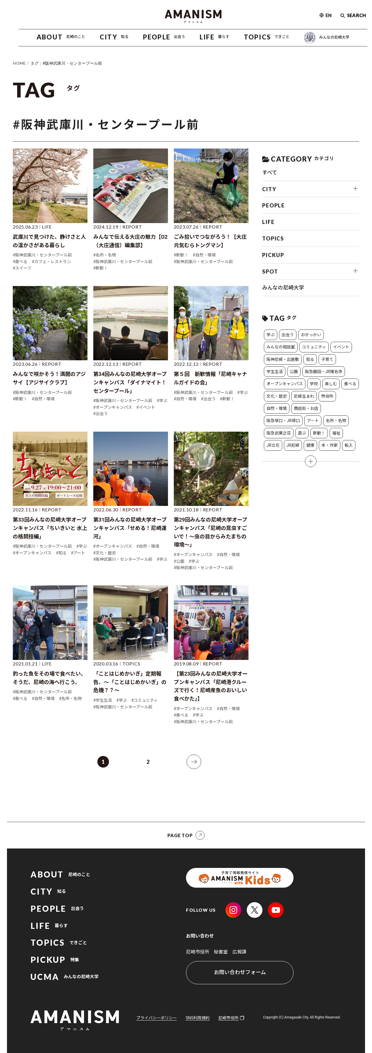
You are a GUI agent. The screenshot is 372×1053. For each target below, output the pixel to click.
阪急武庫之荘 (279, 433)
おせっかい (311, 334)
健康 (310, 445)
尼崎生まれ (304, 396)
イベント (341, 347)
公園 (294, 371)
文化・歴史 (277, 396)
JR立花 (273, 445)
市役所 (327, 396)
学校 (314, 383)
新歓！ (319, 433)
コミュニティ (314, 347)
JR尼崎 (293, 445)
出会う (288, 334)
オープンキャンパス (285, 383)
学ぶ (271, 334)
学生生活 (275, 371)
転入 (349, 445)
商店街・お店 (306, 408)
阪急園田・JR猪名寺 (323, 371)
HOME (19, 63)
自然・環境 (277, 408)
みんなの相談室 (281, 347)
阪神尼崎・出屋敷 (283, 359)
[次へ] (194, 762)
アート (313, 420)
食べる (350, 383)
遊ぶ (302, 433)
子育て (327, 359)
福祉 (336, 433)
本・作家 (329, 445)
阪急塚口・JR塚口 (283, 420)
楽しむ (331, 383)
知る (310, 359)
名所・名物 (336, 420)
